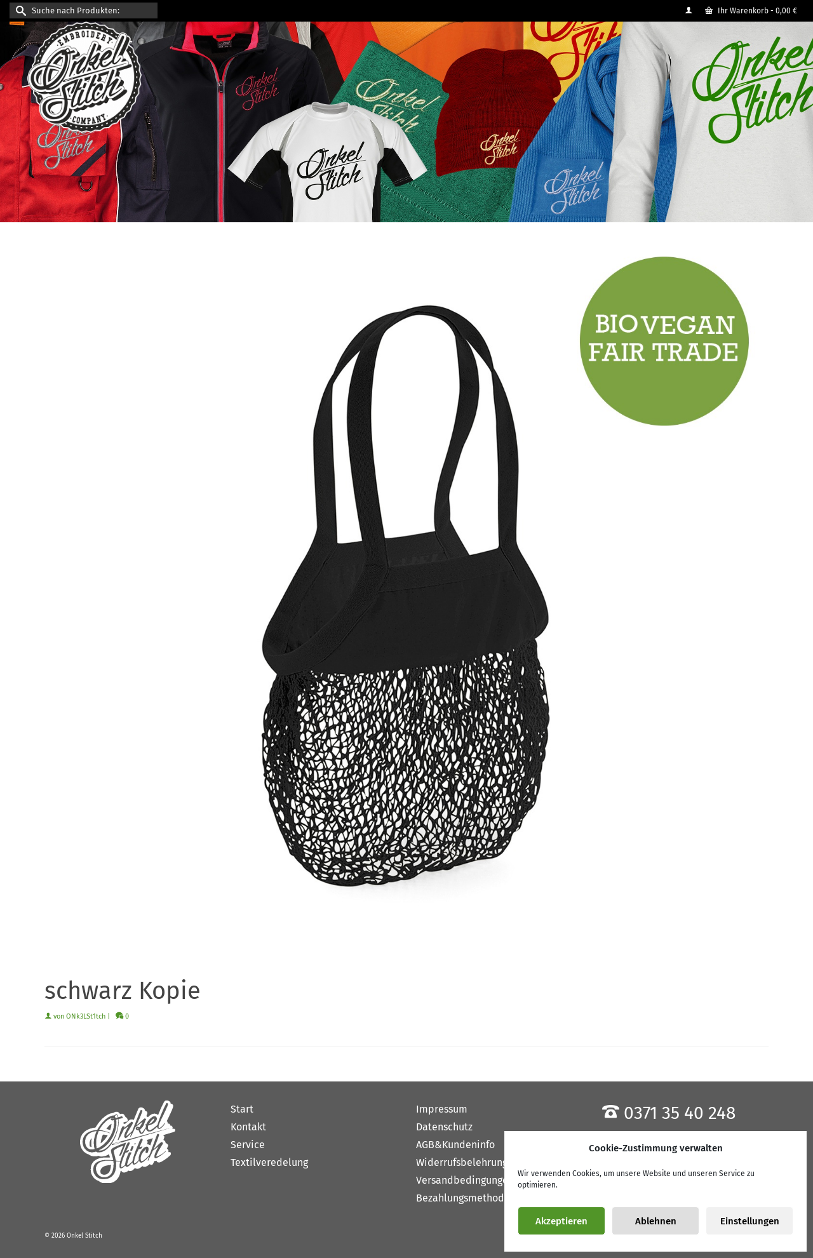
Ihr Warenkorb (751, 10)
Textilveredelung (269, 1162)
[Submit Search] (19, 10)
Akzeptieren (561, 1221)
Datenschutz (444, 1127)
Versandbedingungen (465, 1180)
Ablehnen (655, 1221)
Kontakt (248, 1127)
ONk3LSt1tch (85, 1016)
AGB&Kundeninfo (455, 1145)
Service (248, 1145)
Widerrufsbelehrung (461, 1162)
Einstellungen (749, 1221)
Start (242, 1109)
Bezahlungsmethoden (466, 1198)
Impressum (441, 1109)
